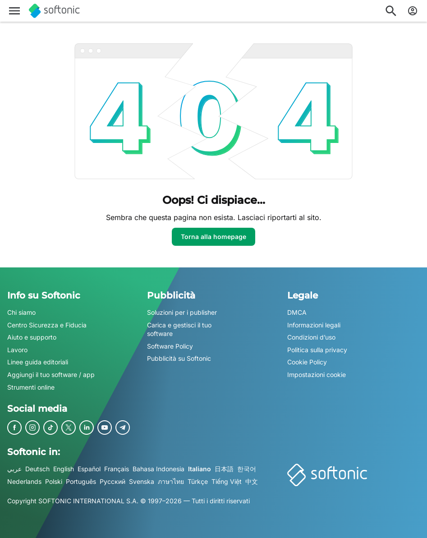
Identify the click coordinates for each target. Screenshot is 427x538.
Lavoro (17, 350)
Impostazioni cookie (316, 374)
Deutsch (37, 469)
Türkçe (198, 481)
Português (81, 481)
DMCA (297, 312)
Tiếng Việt (226, 481)
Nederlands (24, 481)
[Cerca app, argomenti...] (391, 11)
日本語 (224, 469)
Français (116, 469)
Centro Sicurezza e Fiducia (47, 325)
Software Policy (170, 346)
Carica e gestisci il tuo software (179, 329)
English (63, 469)
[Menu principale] (14, 11)
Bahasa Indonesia (158, 469)
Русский (112, 481)
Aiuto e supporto (31, 337)
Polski (53, 481)
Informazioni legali (313, 325)
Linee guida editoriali (37, 362)
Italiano (199, 469)
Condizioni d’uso (311, 337)
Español (89, 469)
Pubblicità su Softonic (179, 359)
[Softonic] (54, 11)
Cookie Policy (307, 362)
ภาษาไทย (171, 481)
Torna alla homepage (213, 236)
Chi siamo (21, 312)
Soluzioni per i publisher (182, 312)
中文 (251, 481)
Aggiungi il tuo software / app (51, 374)
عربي (14, 469)
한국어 (246, 469)
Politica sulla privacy (317, 350)
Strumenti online (31, 387)
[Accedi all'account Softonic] (412, 11)
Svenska (141, 481)
